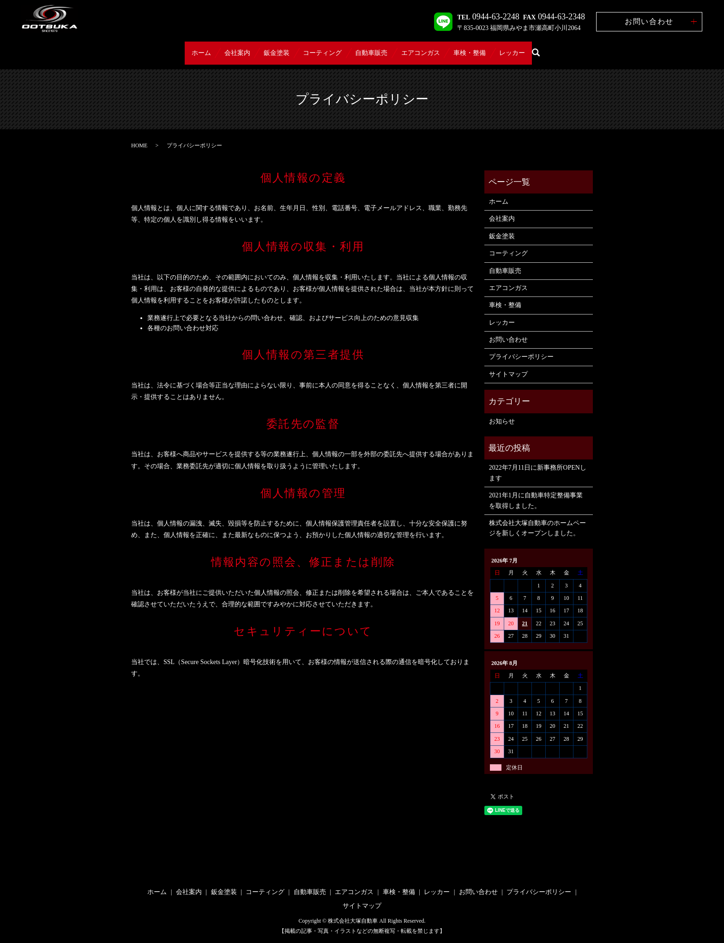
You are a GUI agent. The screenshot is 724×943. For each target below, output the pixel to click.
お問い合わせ (649, 21)
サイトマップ (508, 365)
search (593, 48)
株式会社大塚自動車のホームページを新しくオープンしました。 (537, 518)
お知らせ (502, 412)
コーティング (315, 48)
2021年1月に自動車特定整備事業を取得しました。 (536, 491)
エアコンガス (441, 48)
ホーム (151, 48)
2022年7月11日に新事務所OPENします (537, 463)
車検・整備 (505, 48)
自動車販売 (378, 48)
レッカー (562, 48)
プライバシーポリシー (521, 348)
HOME (139, 136)
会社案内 (202, 48)
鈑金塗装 (255, 48)
